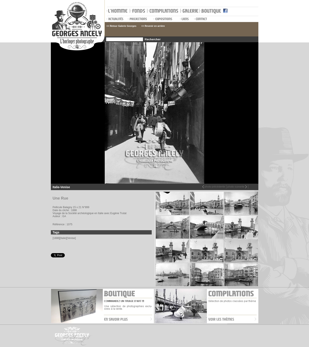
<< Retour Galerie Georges (121, 26)
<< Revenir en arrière (153, 26)
